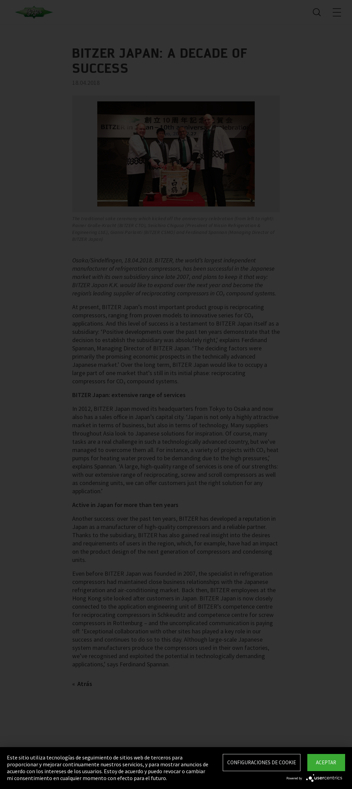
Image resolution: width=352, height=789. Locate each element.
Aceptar (326, 762)
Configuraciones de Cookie (261, 762)
